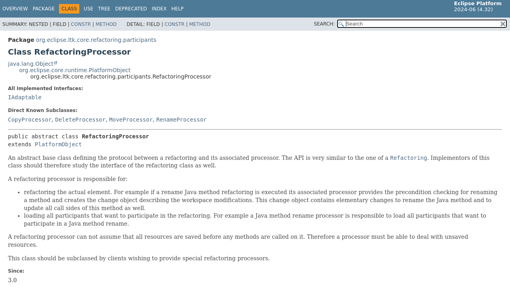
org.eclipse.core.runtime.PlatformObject (75, 70)
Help (177, 9)
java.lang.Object (30, 64)
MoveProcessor (131, 119)
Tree (104, 9)
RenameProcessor (181, 119)
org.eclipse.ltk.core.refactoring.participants (96, 40)
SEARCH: (324, 24)
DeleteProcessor (80, 119)
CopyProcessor (30, 119)
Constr (81, 24)
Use (88, 9)
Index (159, 9)
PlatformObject (58, 144)
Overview (15, 9)
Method (106, 24)
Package (44, 9)
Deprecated (131, 9)
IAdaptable (24, 97)
